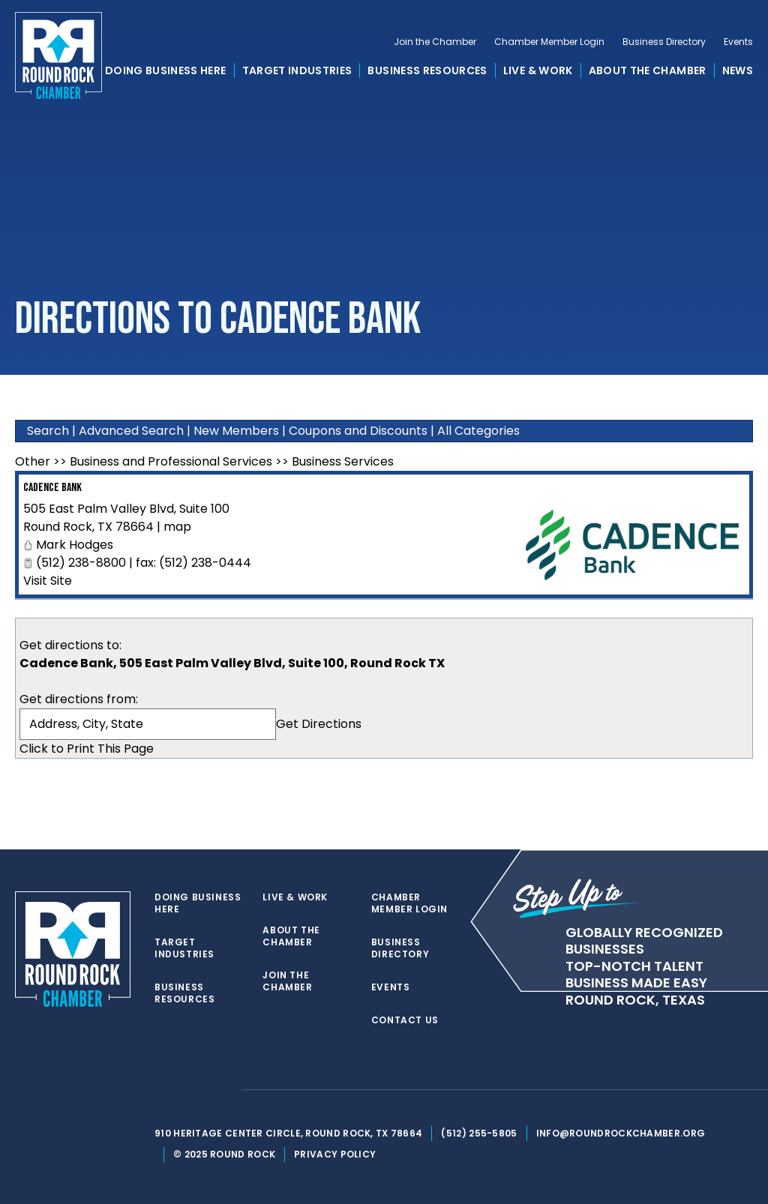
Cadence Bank (52, 488)
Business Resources (427, 70)
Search (48, 430)
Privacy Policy (335, 1154)
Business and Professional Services (171, 461)
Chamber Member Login (549, 42)
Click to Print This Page (87, 748)
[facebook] (192, 1090)
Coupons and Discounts (358, 430)
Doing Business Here (165, 70)
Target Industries (297, 70)
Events (738, 42)
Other (32, 461)
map (177, 526)
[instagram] (222, 1090)
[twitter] (162, 1090)
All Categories (478, 430)
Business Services (343, 461)
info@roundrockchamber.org (621, 1133)
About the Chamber (647, 70)
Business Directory (664, 42)
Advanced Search (131, 430)
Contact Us (405, 1020)
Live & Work (538, 70)
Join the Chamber (435, 42)
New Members (236, 430)
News (737, 70)
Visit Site (47, 580)
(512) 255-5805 (479, 1133)
